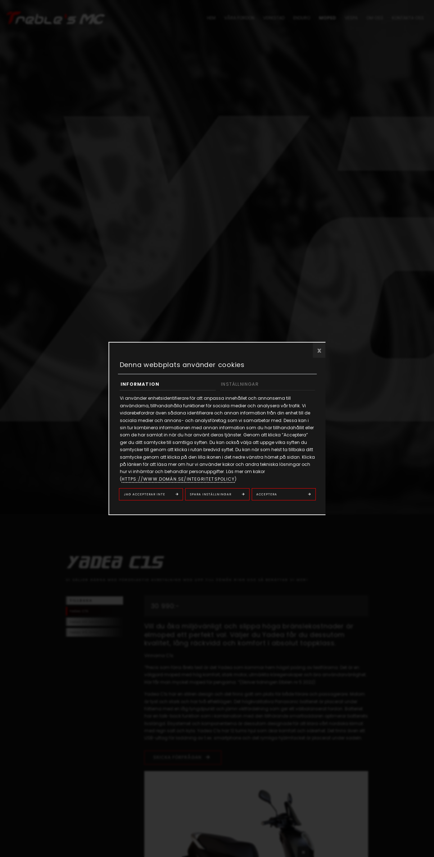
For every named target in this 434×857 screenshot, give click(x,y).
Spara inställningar (210, 494)
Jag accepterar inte (144, 494)
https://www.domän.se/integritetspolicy (178, 479)
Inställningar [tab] (240, 384)
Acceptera (266, 494)
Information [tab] (140, 384)
